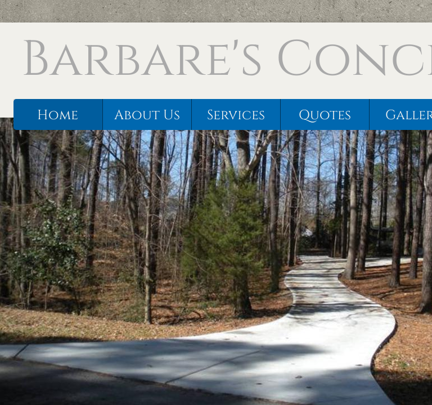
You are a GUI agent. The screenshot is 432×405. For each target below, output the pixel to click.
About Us (147, 115)
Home (57, 115)
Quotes (325, 115)
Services (236, 115)
